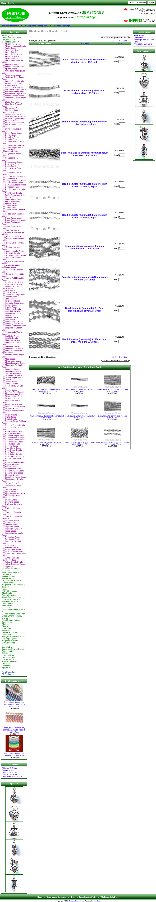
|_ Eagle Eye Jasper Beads (14, 195)
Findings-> (6, 628)
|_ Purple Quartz (9, 415)
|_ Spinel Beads (9, 491)
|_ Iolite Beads (8, 290)
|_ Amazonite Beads (11, 50)
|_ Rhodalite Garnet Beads (13, 440)
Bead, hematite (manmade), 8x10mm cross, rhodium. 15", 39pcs (85, 278)
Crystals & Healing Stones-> (14, 649)
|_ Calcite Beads (9, 135)
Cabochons (7, 634)
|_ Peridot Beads (9, 390)
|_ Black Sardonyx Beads (13, 96)
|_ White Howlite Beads (12, 552)
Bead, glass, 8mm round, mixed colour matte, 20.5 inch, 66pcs (14, 703)
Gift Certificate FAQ (10, 774)
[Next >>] (126, 41)
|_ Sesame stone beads (12, 473)
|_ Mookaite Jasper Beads (13, 363)
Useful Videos (8, 655)
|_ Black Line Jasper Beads (14, 89)
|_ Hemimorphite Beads (12, 282)
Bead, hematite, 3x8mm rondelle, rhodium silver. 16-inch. (79, 417)
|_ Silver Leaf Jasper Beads (14, 477)
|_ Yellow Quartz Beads (12, 562)
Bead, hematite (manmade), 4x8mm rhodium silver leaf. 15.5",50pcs (84, 154)
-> (10, 42)
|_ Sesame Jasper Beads (13, 471)
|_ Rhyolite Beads (10, 446)
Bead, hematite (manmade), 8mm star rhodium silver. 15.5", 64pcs (84, 247)
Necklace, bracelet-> (10, 632)
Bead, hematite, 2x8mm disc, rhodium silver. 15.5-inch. (112, 417)
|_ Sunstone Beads (10, 502)
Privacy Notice (8, 770)
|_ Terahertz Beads (10, 523)
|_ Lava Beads (8, 319)
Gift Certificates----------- (8, 644)
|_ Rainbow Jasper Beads (13, 425)
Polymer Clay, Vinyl (10, 601)
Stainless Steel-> (9, 576)
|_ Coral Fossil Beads (11, 179)
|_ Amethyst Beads (10, 56)
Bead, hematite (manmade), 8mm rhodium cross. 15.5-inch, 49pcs (84, 216)
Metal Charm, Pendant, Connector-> (11, 621)
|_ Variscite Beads (10, 547)
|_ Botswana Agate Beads (13, 118)
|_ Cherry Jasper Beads (12, 147)
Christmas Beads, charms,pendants (9, 658)
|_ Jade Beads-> (9, 293)
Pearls (4, 589)
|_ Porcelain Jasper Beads (13, 406)
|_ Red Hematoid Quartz (13, 431)
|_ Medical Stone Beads (12, 348)
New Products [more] (14, 681)
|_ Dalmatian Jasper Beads (14, 185)
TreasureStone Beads (76, 901)
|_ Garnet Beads (9, 208)
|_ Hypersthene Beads (12, 284)
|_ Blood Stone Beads (11, 102)
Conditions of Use (9, 772)
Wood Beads (7, 603)
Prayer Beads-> (8, 40)
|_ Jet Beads (7, 299)
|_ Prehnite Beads (10, 409)
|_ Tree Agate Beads (11, 539)
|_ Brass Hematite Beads (13, 237)
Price (120, 43)
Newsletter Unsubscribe (12, 776)
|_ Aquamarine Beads (11, 75)
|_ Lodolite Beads (10, 338)
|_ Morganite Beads (10, 369)
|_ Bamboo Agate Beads (13, 87)
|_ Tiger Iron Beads (10, 527)
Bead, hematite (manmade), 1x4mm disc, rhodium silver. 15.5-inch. (84, 60)
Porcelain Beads (9, 595)
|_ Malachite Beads (10, 346)
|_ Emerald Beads (10, 197)
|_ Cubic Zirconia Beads (12, 183)
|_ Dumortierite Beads (11, 187)
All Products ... (8, 674)
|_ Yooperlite (7, 566)
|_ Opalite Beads (9, 382)
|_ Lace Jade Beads (11, 311)
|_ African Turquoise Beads (14, 46)
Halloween (6, 666)
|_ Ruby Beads (8, 452)
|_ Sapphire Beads (10, 465)
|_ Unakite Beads (9, 545)
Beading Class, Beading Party (36, 26)
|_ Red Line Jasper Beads (13, 436)
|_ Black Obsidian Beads (13, 91)
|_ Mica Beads (8, 359)
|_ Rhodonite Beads (11, 444)
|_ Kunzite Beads (9, 305)
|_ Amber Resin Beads (12, 54)
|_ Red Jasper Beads (11, 433)
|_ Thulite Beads (9, 525)
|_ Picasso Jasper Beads (13, 394)
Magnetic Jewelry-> (10, 641)
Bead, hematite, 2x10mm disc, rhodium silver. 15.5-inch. (113, 390)
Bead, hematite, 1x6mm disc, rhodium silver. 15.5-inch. (46, 443)
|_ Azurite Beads (9, 85)
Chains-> (6, 624)
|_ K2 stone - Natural (11, 301)
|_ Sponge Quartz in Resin (13, 494)
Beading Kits (7, 36)
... (121, 41)
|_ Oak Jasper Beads (11, 373)
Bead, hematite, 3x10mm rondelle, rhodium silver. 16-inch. (46, 417)
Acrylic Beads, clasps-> (12, 597)
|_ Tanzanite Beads (10, 520)
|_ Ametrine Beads (10, 58)
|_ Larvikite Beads (10, 317)
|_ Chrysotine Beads (11, 164)
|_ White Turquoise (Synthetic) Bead (10, 559)
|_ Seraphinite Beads (11, 469)
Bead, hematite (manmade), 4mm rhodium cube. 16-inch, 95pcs (84, 123)
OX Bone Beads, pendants (13, 599)
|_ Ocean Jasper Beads (12, 377)
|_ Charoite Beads (10, 139)
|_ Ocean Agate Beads (12, 375)
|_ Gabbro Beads (9, 205)
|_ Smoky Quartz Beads (12, 483)
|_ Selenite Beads (10, 467)
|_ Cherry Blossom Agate (13, 145)
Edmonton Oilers (9, 651)
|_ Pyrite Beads (9, 417)
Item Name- (84, 43)
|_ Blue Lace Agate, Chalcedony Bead (10, 111)
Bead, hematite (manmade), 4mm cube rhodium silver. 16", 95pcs (84, 91)
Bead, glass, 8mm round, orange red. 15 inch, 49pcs (14, 753)
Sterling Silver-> (8, 579)
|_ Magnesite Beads (11, 340)
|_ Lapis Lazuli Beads (11, 313)
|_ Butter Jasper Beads (12, 133)
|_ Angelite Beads (10, 65)
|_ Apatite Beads (9, 69)
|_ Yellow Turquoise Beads (13, 564)
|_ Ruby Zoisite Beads (12, 454)
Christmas (6, 663)
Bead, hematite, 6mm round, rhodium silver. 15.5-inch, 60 (79, 443)
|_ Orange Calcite (10, 384)
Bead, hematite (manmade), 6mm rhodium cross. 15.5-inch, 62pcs (84, 185)
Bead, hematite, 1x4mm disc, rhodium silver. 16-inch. (79, 390)
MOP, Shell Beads (9, 591)
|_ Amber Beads (9, 52)
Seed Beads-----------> (7, 606)
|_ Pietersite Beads (10, 398)
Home (3, 3)
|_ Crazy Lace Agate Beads (14, 181)
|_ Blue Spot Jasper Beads (13, 116)
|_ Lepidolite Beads (10, 336)
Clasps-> (6, 626)
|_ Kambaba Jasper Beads (13, 303)
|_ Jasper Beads (9, 297)
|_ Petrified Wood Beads (12, 392)
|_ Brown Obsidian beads (13, 123)
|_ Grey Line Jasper (11, 230)
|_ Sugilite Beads (9, 500)
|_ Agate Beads (9, 48)
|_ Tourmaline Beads (11, 537)
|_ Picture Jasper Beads (12, 396)
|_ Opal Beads (8, 380)
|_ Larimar (6, 315)
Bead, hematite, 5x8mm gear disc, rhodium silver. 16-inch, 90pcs (112, 443)
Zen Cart (97, 901)
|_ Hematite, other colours (14, 255)
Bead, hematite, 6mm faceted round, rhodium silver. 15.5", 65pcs (46, 390)
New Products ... (9, 672)
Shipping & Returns (10, 768)
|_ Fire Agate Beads (11, 201)
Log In (11, 3)
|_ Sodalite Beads (10, 489)
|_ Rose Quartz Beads (12, 450)
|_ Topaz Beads (9, 531)
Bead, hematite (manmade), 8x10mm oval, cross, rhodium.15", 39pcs (84, 340)
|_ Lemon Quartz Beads (12, 324)
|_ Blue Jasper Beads (11, 108)
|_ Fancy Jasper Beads (12, 199)
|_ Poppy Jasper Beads (12, 404)
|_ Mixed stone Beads (11, 361)
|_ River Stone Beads (11, 448)
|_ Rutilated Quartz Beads (13, 462)
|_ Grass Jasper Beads (12, 218)
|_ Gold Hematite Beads (13, 251)
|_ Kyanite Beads (9, 307)
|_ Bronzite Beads (10, 121)
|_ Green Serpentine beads (14, 220)
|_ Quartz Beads (9, 419)
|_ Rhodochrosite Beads (12, 442)
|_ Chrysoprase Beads (12, 162)
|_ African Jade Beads (11, 44)
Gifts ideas (6, 653)
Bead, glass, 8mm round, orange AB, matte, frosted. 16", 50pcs (14, 729)
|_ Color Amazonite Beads (13, 176)
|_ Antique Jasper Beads (13, 67)
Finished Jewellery (9, 661)
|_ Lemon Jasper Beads (12, 322)
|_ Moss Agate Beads (11, 371)
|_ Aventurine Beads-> (12, 83)
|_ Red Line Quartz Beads (13, 438)
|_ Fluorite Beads (9, 203)
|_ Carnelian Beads (10, 137)
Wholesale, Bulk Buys (61, 26)
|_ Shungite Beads (10, 475)
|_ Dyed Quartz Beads (12, 193)
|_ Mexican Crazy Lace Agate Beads (12, 352)
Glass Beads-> (8, 583)
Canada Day (7, 647)
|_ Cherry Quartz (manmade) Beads (10, 151)
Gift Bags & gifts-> (9, 639)
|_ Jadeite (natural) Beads (13, 295)
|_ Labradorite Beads (11, 309)
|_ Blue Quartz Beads (11, 114)
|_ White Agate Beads (11, 549)
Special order (7, 668)
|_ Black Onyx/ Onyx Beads (14, 94)
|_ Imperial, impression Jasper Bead (12, 287)
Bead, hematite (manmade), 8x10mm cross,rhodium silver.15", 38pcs (84, 309)
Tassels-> (6, 630)
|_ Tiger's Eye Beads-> (12, 529)
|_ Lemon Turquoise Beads (14, 326)
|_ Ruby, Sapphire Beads (13, 456)
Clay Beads (7, 593)
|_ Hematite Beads (11, 253)
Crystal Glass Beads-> (11, 581)
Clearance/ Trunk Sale (11, 38)
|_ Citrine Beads (9, 166)
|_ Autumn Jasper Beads (13, 81)
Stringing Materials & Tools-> (14, 637)
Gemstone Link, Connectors (13, 614)
